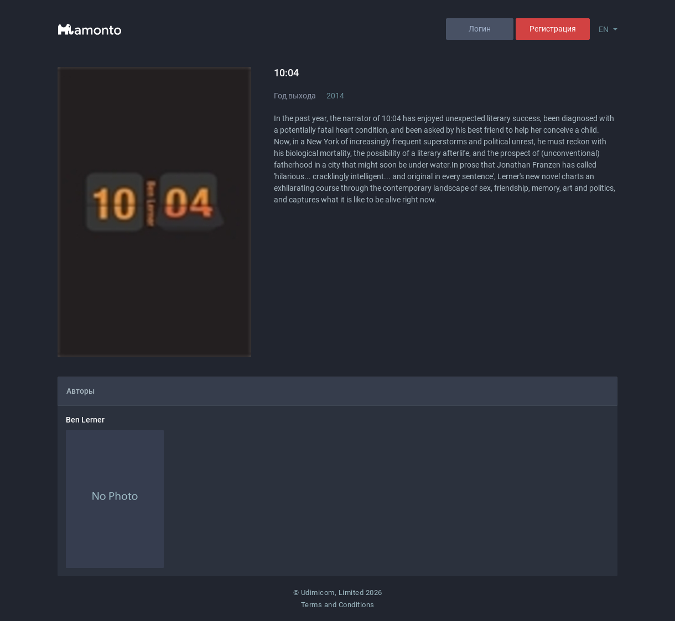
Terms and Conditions (338, 605)
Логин (480, 28)
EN (604, 29)
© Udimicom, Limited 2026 (337, 592)
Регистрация (552, 28)
